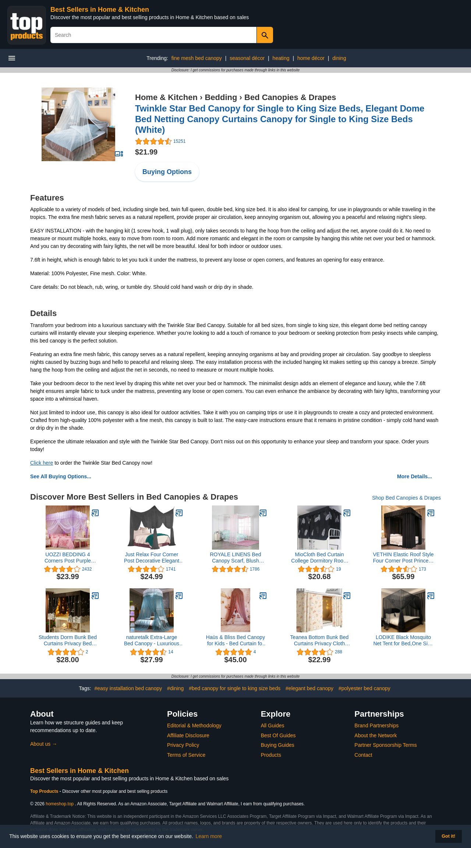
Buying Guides (277, 745)
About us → (43, 744)
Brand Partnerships (376, 725)
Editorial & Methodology (194, 725)
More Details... (414, 476)
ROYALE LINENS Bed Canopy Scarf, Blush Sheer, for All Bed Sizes (235, 557)
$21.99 (146, 152)
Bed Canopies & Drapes (290, 97)
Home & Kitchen (166, 97)
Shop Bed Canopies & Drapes (406, 498)
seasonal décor (247, 58)
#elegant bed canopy (309, 688)
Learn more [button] (209, 836)
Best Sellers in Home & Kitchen (99, 9)
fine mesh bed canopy (196, 58)
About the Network (375, 735)
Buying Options (167, 171)
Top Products (45, 791)
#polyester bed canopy (364, 688)
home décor (311, 58)
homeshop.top (60, 803)
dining (339, 58)
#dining (175, 688)
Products (271, 755)
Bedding (221, 97)
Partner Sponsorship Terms (385, 745)
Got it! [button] (448, 836)
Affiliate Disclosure (188, 735)
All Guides (272, 725)
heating (281, 58)
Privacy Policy (183, 745)
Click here (41, 463)
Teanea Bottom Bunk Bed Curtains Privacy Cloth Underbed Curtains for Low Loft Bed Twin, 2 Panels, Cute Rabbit (319, 640)
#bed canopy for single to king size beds (234, 688)
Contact (363, 755)
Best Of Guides (278, 735)
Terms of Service (186, 755)
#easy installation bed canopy (128, 688)
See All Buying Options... (60, 476)
